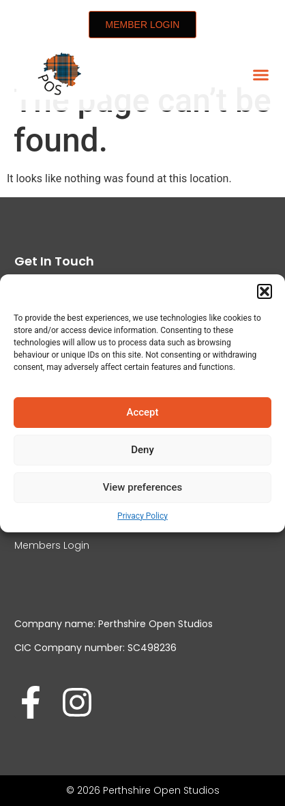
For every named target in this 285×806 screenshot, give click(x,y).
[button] (264, 291)
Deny (142, 450)
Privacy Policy (142, 516)
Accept (142, 412)
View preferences (142, 487)
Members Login (51, 545)
